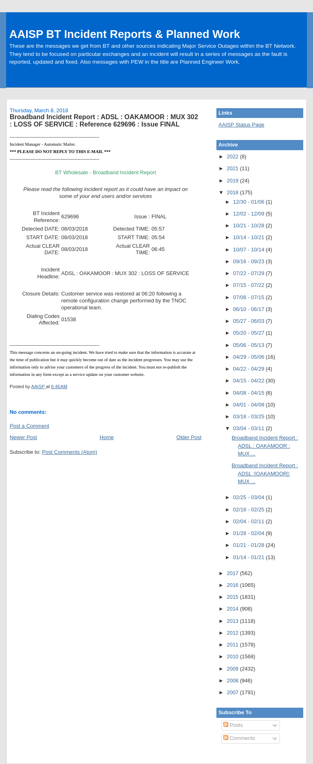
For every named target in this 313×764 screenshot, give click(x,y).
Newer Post (23, 437)
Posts (233, 725)
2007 (233, 692)
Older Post (188, 437)
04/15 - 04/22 (249, 381)
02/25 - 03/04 (249, 497)
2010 (233, 656)
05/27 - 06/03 (249, 321)
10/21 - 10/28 (249, 225)
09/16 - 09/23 (249, 261)
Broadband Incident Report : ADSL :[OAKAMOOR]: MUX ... (265, 473)
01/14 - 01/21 (249, 557)
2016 (233, 585)
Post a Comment (29, 426)
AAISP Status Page (241, 125)
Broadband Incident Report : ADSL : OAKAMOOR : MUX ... (265, 446)
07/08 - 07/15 (249, 297)
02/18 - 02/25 (249, 509)
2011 (233, 645)
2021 (233, 168)
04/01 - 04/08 (249, 405)
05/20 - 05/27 (249, 333)
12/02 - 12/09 (249, 214)
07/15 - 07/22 (249, 285)
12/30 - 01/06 (249, 202)
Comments (239, 738)
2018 (233, 192)
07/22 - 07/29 (249, 273)
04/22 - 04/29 (249, 369)
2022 (233, 156)
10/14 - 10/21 (249, 237)
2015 (233, 597)
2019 (233, 181)
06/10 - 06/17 (249, 309)
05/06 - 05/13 (249, 345)
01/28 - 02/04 (249, 533)
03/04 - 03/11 (249, 428)
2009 (233, 669)
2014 (233, 609)
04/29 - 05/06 (249, 357)
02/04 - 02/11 (249, 521)
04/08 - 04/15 (249, 393)
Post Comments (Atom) (69, 452)
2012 (233, 633)
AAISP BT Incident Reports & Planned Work (124, 34)
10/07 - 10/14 (249, 250)
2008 (233, 680)
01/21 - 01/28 (249, 545)
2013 (233, 621)
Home (107, 437)
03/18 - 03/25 (249, 416)
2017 (233, 573)
